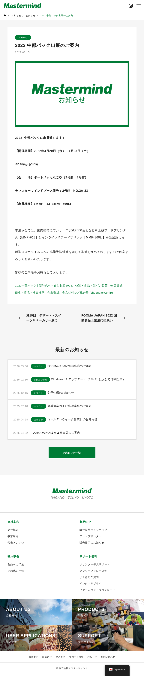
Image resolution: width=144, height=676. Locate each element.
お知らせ (24, 37)
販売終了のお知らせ (92, 544)
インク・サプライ (91, 585)
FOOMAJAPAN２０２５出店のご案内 (57, 434)
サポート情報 (89, 558)
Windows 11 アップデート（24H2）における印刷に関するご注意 (93, 380)
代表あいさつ (16, 544)
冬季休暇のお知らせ (66, 394)
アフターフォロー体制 (93, 572)
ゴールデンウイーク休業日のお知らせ (78, 420)
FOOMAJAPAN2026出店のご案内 (76, 367)
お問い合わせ (108, 659)
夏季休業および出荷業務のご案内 (75, 407)
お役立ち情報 (41, 381)
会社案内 (14, 523)
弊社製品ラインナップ (93, 531)
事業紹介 (13, 537)
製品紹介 (86, 523)
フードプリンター (91, 537)
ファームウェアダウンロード (98, 591)
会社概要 (13, 531)
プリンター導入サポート (95, 566)
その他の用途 (16, 572)
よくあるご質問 (89, 579)
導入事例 (14, 558)
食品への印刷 (16, 566)
